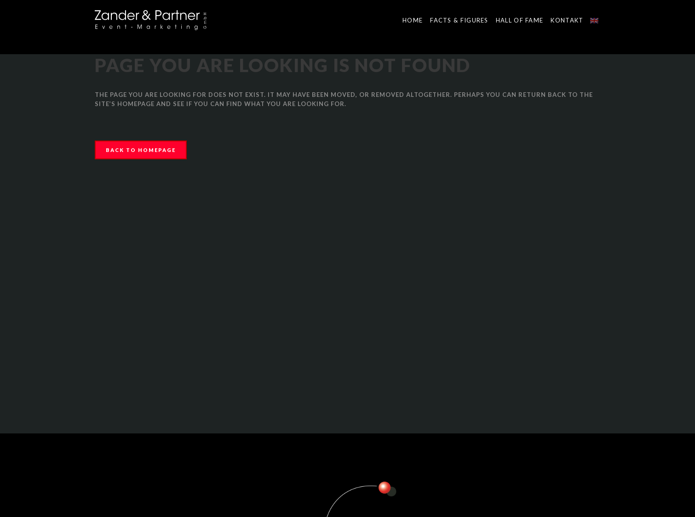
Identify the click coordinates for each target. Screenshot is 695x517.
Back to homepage (141, 150)
